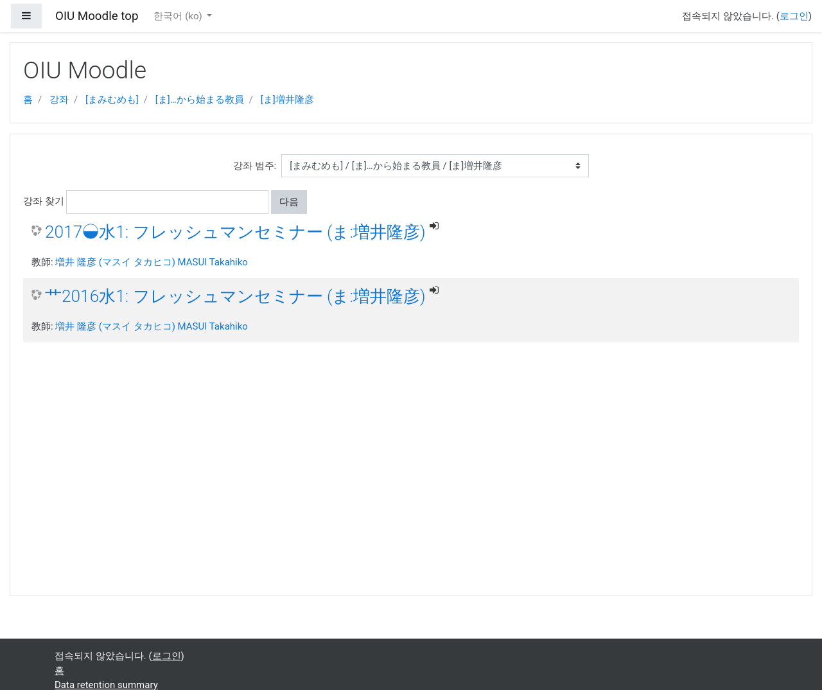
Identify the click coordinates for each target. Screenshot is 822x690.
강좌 (59, 99)
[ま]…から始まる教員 (199, 99)
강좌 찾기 (43, 201)
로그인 (794, 16)
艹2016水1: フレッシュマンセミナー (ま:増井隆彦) (235, 296)
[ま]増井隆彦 (287, 99)
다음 (289, 202)
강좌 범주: (254, 166)
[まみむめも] (112, 99)
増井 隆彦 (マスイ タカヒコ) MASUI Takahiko (151, 262)
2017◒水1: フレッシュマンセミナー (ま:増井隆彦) (235, 232)
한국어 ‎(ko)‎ (178, 16)
